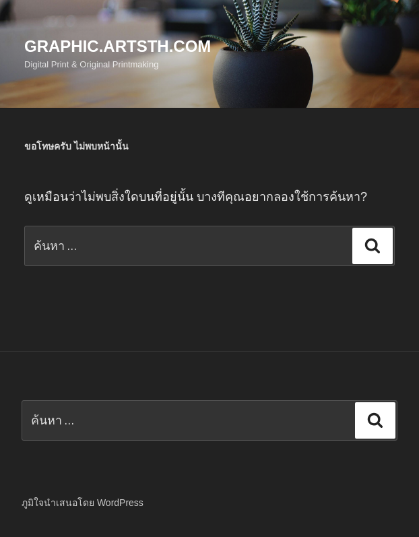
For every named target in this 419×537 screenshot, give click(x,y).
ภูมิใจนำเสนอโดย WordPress (82, 502)
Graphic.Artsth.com (117, 46)
